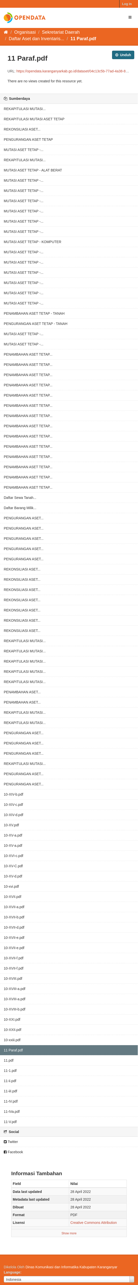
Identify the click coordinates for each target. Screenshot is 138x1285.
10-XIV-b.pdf (13, 794)
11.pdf (8, 1060)
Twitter (11, 1142)
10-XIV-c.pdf (13, 805)
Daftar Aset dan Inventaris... (36, 38)
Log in (127, 4)
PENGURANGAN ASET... (23, 518)
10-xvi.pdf (11, 886)
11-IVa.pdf (12, 1112)
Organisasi (25, 32)
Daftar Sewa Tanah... (20, 498)
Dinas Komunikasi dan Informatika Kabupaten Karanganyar (71, 1267)
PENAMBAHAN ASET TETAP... (28, 354)
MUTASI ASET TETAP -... (23, 150)
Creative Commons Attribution (93, 1223)
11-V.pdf (10, 1122)
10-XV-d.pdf (13, 876)
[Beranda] (6, 32)
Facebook (13, 1152)
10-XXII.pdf (12, 1030)
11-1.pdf (10, 1071)
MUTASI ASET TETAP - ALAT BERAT (33, 170)
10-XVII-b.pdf (14, 917)
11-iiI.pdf (10, 1091)
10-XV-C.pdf (13, 866)
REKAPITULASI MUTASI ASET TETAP (34, 119)
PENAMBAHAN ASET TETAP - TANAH (34, 313)
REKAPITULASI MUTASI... (25, 109)
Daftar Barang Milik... (20, 508)
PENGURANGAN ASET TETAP (28, 140)
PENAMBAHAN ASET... (22, 692)
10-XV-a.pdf (13, 835)
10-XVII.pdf (12, 897)
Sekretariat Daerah (61, 32)
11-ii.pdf (10, 1081)
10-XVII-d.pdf (14, 927)
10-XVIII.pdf (13, 979)
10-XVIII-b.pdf (14, 1009)
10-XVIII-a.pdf (14, 989)
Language (12, 1272)
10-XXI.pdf (12, 1019)
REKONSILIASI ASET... (22, 129)
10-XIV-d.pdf (13, 815)
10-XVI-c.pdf (13, 856)
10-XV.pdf (11, 825)
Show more (68, 1233)
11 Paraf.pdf (83, 38)
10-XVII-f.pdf (13, 958)
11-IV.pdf (11, 1101)
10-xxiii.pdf (12, 1040)
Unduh (123, 55)
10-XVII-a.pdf (14, 907)
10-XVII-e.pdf (14, 938)
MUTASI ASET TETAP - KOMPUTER (32, 242)
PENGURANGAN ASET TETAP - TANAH (35, 324)
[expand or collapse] (130, 17)
